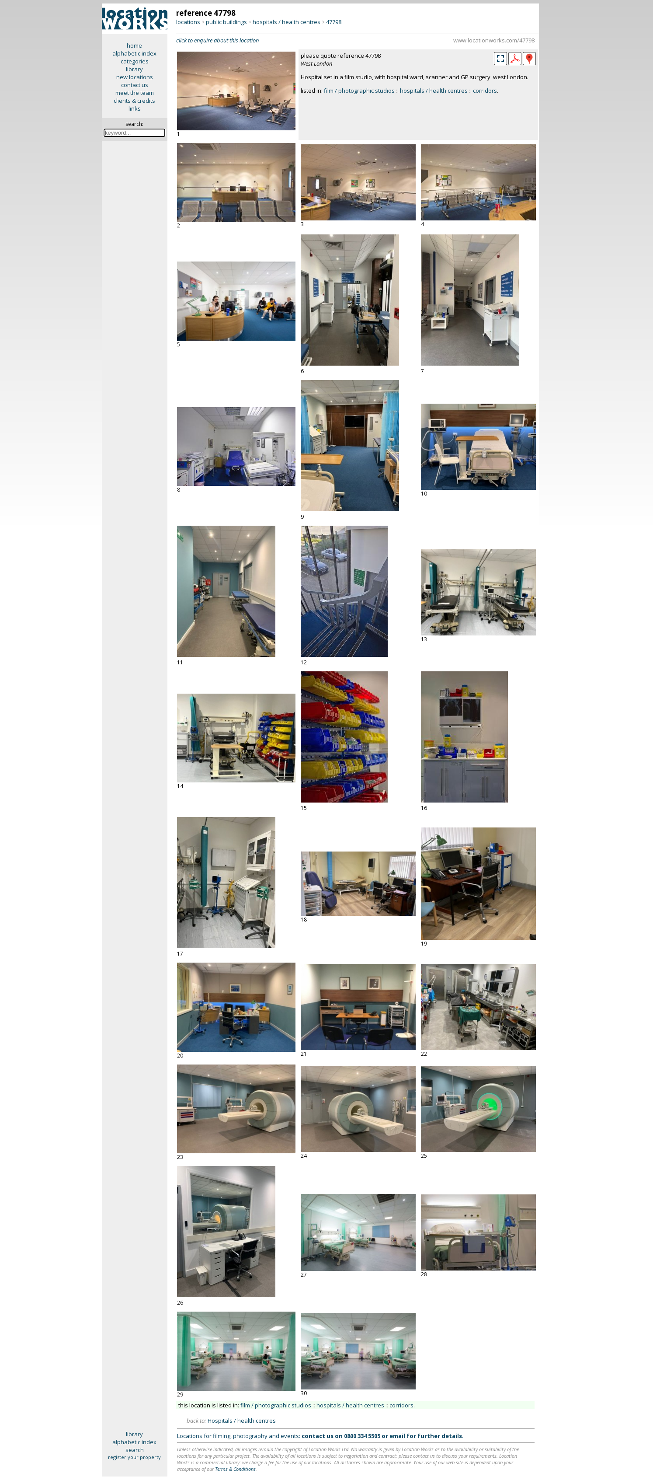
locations (188, 22)
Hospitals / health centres (242, 1420)
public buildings (226, 22)
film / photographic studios (359, 90)
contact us (134, 85)
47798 (333, 22)
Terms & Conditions (235, 1469)
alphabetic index (134, 53)
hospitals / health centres (286, 22)
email (397, 1436)
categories (135, 61)
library (134, 69)
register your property (134, 1457)
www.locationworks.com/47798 (494, 40)
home (134, 45)
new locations (134, 77)
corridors (485, 90)
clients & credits (134, 101)
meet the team (134, 93)
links (135, 108)
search (134, 1450)
